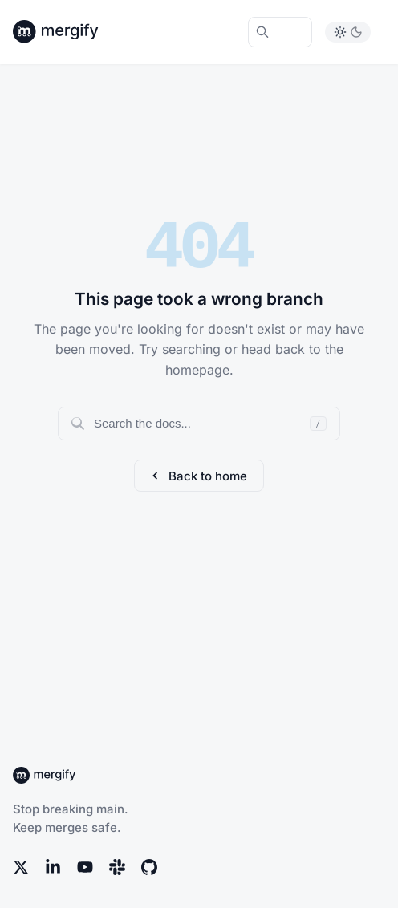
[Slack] (117, 867)
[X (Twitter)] (20, 867)
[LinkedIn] (53, 867)
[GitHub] (149, 867)
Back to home (199, 476)
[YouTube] (85, 867)
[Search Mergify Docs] (280, 32)
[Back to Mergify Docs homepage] (71, 32)
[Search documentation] (199, 423)
